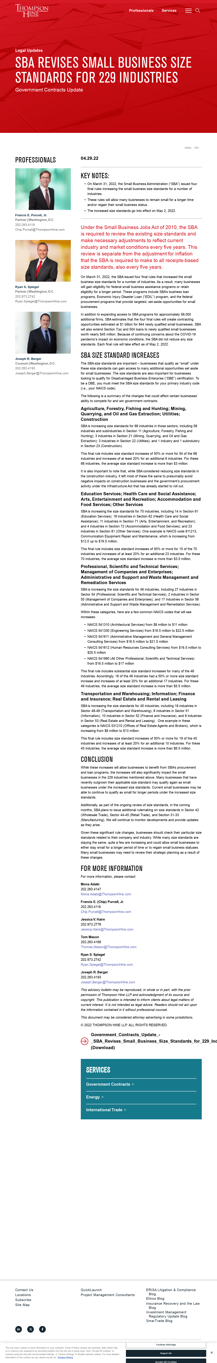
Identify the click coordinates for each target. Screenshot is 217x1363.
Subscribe (23, 1300)
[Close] (211, 1352)
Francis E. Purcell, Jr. (31, 215)
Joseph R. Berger (28, 359)
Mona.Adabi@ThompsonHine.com (106, 894)
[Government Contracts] (110, 1084)
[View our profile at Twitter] (30, 1329)
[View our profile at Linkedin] (18, 1329)
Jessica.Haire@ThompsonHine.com (107, 929)
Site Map (22, 1305)
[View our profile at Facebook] (42, 1329)
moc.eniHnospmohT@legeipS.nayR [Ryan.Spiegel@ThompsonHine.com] (41, 301)
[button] (188, 11)
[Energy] (95, 1097)
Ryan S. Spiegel (27, 287)
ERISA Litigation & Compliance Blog (171, 1292)
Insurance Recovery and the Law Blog (173, 1306)
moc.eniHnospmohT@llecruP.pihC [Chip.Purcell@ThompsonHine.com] (40, 229)
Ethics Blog (155, 1298)
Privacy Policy (65, 1357)
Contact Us (24, 1290)
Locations (23, 1295)
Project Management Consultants (108, 1295)
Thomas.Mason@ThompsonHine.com (109, 947)
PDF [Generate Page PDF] (196, 147)
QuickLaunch (91, 1290)
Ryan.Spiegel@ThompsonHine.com (107, 964)
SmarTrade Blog (159, 1321)
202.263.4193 (25, 368)
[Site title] (31, 10)
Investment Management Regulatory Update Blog (166, 1314)
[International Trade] (106, 1109)
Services (169, 10)
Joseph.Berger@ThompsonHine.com (108, 982)
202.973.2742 (25, 296)
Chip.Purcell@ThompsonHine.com (106, 912)
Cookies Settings (166, 1345)
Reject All (165, 1353)
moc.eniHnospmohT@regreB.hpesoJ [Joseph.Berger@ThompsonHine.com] (42, 373)
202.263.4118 (25, 225)
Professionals (141, 10)
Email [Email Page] (188, 147)
